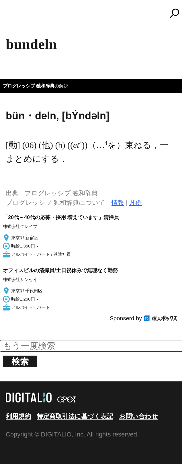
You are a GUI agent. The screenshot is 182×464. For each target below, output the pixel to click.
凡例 (135, 202)
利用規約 (18, 416)
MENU (14, 16)
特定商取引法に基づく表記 (75, 416)
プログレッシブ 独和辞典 (28, 85)
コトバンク (93, 13)
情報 (117, 202)
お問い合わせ (138, 416)
